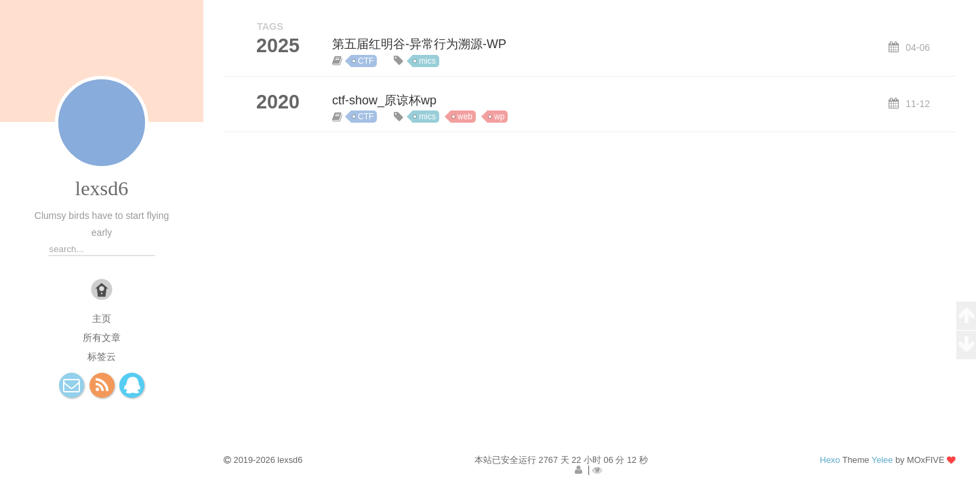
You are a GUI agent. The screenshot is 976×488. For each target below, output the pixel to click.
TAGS (270, 26)
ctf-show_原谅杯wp (384, 100)
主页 (101, 318)
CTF (365, 61)
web (465, 116)
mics (427, 61)
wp (499, 116)
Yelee (882, 460)
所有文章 (102, 337)
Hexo (829, 460)
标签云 (101, 356)
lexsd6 (101, 188)
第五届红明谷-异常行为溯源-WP (419, 44)
